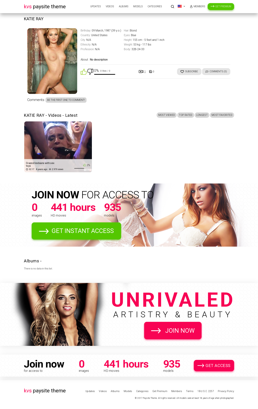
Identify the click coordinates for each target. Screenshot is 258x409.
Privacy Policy (226, 391)
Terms (189, 391)
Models (138, 6)
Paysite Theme (45, 6)
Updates (95, 6)
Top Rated (185, 115)
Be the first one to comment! (66, 100)
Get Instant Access (83, 231)
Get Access (218, 365)
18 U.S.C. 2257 (205, 391)
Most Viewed (166, 115)
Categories (155, 6)
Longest (202, 115)
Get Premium (223, 6)
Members (199, 6)
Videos (110, 6)
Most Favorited (222, 115)
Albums (123, 6)
